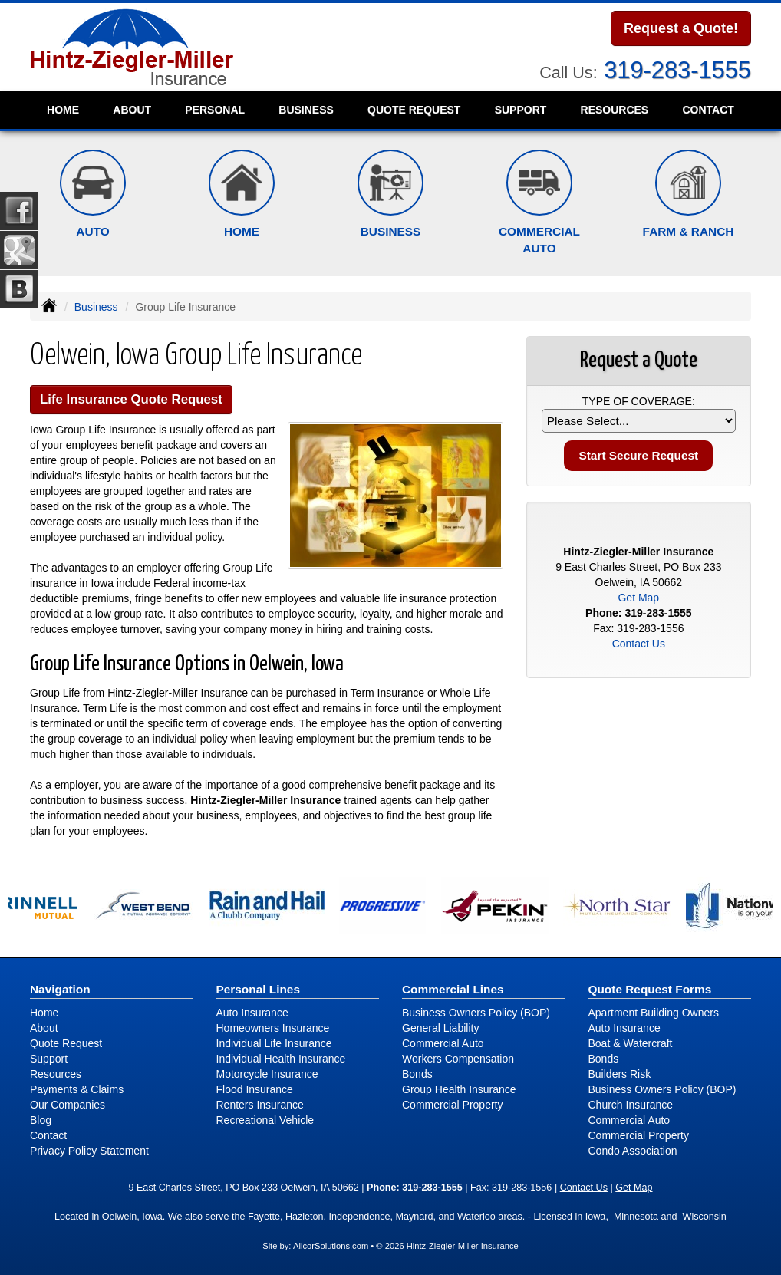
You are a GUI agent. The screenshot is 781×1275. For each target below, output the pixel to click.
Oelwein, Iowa (132, 1216)
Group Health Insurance (459, 1089)
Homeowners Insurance (273, 1028)
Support (49, 1059)
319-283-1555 (677, 70)
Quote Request (66, 1043)
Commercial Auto (443, 1043)
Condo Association (632, 1151)
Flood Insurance (254, 1089)
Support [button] (521, 110)
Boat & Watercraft (630, 1043)
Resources (55, 1074)
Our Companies (67, 1105)
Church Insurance (631, 1105)
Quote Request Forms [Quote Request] (650, 989)
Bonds (417, 1074)
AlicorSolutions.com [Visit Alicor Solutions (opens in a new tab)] (330, 1245)
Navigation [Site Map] (60, 989)
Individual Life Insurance (274, 1043)
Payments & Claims (77, 1089)
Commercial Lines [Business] (453, 989)
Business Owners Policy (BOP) (476, 1012)
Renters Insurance (260, 1105)
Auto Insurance (252, 1012)
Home (63, 110)
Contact (707, 110)
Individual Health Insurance (281, 1059)
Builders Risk (619, 1074)
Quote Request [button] (413, 110)
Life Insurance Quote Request (131, 399)
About (132, 110)
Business (96, 307)
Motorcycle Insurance (267, 1074)
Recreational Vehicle (265, 1120)
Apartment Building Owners (653, 1012)
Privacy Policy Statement (89, 1151)
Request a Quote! (681, 28)
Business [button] (306, 110)
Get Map (638, 597)
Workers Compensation (458, 1059)
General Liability (440, 1028)
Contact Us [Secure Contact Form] (638, 644)
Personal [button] (215, 110)
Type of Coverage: (638, 401)
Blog (40, 1120)
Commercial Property (452, 1105)
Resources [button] (615, 110)
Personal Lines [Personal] (258, 989)
